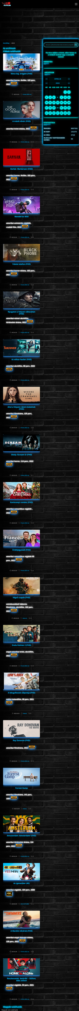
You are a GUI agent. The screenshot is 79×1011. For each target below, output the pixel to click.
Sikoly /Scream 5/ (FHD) (21, 455)
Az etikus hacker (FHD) (22, 359)
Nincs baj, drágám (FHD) (21, 74)
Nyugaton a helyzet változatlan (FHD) (21, 313)
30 (69, 113)
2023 (58, 83)
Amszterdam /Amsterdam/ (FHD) (21, 836)
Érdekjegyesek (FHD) (21, 550)
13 (58, 102)
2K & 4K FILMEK (25, 904)
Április (57, 79)
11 (50, 102)
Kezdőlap (6, 43)
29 (65, 113)
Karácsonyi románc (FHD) (21, 502)
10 (47, 102)
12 (54, 102)
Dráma (25, 808)
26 (54, 113)
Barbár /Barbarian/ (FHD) (21, 169)
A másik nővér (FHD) (21, 121)
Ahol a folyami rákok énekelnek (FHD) (21, 408)
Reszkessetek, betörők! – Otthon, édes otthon (21, 979)
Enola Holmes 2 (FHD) (21, 645)
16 (69, 102)
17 (47, 108)
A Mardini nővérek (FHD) (22, 931)
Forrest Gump (21, 788)
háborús (25, 618)
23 (69, 108)
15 (65, 102)
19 (54, 108)
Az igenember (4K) (21, 883)
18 (50, 108)
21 (61, 108)
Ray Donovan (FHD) (21, 740)
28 (61, 113)
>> (69, 79)
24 (47, 113)
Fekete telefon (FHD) (21, 264)
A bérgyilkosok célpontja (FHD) (21, 693)
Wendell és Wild (21, 216)
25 (50, 113)
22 (65, 108)
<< (47, 79)
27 (58, 113)
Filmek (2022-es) (27, 94)
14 (61, 102)
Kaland (25, 713)
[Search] (76, 45)
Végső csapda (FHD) (21, 597)
